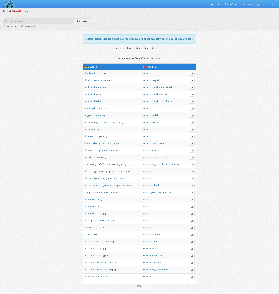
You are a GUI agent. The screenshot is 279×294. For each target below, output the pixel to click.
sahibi (155, 241)
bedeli (155, 115)
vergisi (155, 80)
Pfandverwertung (110, 164)
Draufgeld (94, 178)
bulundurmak (166, 101)
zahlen (95, 234)
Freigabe (89, 192)
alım (156, 143)
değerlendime (159, 164)
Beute (130, 185)
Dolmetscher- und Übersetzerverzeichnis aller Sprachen (120, 38)
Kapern (92, 213)
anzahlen (89, 122)
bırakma (167, 192)
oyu (148, 192)
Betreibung (90, 164)
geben (98, 94)
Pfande (92, 248)
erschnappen (91, 185)
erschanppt (115, 185)
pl (104, 213)
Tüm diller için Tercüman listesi (174, 38)
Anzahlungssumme (98, 150)
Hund (106, 185)
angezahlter (91, 115)
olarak (155, 87)
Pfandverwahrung (98, 262)
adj (99, 129)
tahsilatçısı (173, 164)
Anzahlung (94, 136)
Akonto (92, 73)
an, (107, 122)
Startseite (214, 4)
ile (153, 157)
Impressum (270, 4)
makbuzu (157, 255)
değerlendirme (160, 269)
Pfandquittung (96, 255)
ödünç (158, 157)
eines (97, 192)
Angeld (92, 108)
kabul (162, 87)
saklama (156, 262)
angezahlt (117, 122)
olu (148, 129)
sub (99, 73)
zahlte (102, 122)
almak (165, 157)
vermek (163, 94)
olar (148, 248)
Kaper (91, 199)
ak (147, 185)
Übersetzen (82, 21)
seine (123, 185)
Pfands (105, 192)
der (86, 220)
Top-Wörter (231, 4)
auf (86, 157)
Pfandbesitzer (96, 241)
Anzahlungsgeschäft (100, 143)
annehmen (101, 87)
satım (161, 143)
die (85, 80)
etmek (169, 87)
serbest (158, 192)
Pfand (91, 87)
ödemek (156, 234)
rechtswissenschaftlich (121, 171)
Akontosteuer (95, 80)
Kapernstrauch (96, 220)
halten (98, 101)
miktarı (155, 150)
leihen (99, 157)
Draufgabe (94, 171)
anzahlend (90, 129)
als (86, 87)
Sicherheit (93, 276)
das (86, 73)
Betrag (101, 115)
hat (110, 122)
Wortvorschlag (251, 4)
